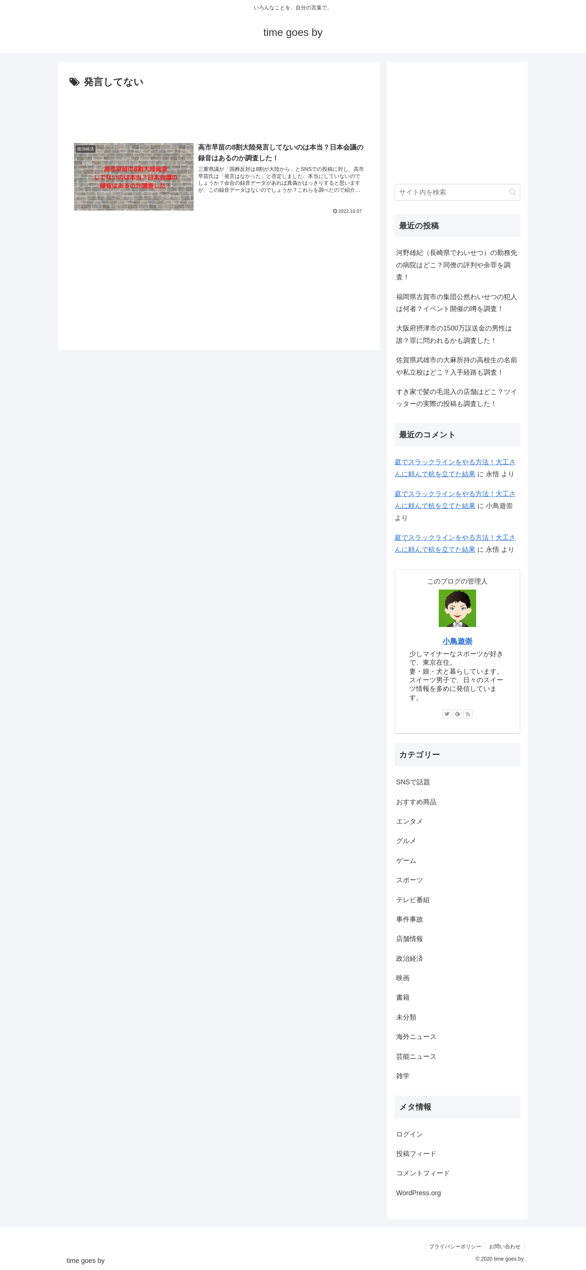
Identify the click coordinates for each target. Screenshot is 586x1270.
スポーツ (409, 880)
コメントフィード (423, 1173)
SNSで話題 (413, 782)
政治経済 (409, 958)
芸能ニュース (416, 1056)
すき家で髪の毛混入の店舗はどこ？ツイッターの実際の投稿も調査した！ (456, 398)
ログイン (409, 1134)
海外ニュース (416, 1036)
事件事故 (409, 919)
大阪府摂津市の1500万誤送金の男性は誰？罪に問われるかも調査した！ (454, 334)
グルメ (406, 841)
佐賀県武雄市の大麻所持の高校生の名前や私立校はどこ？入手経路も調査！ (456, 366)
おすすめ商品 (416, 802)
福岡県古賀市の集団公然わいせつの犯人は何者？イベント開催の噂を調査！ (456, 303)
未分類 (406, 1017)
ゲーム (406, 860)
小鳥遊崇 (457, 641)
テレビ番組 (413, 900)
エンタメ (409, 821)
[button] (512, 192)
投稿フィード (416, 1153)
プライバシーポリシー (455, 1246)
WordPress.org (418, 1193)
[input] (457, 192)
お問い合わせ (505, 1246)
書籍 (403, 997)
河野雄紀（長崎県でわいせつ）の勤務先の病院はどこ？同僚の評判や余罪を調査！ (456, 265)
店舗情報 (409, 938)
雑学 (403, 1076)
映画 (403, 978)
